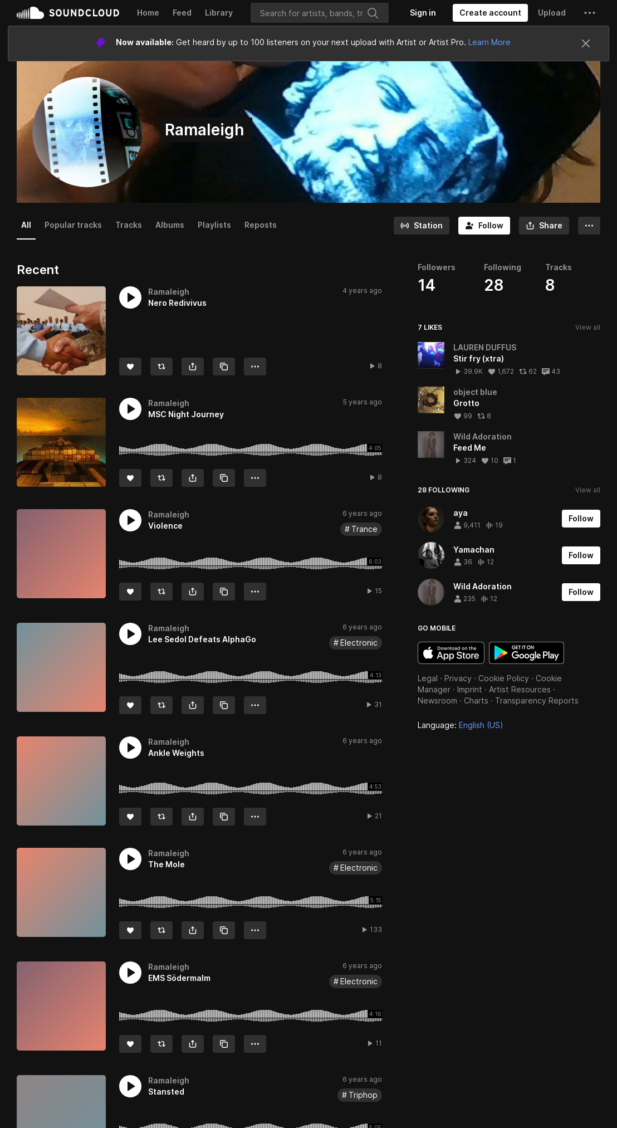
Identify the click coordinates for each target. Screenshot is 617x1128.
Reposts (260, 224)
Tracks (128, 224)
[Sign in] (423, 13)
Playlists (214, 224)
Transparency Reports (537, 700)
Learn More (489, 42)
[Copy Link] (224, 366)
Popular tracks (73, 224)
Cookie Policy (503, 678)
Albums (169, 224)
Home (148, 12)
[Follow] (484, 226)
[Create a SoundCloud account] (490, 13)
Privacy (458, 678)
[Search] (320, 13)
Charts (476, 700)
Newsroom (437, 700)
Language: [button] (460, 725)
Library (219, 12)
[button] (589, 13)
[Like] (130, 366)
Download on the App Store (451, 653)
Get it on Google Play (526, 653)
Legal (428, 678)
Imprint (469, 689)
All (26, 224)
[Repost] (161, 366)
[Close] (586, 43)
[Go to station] (421, 226)
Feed (182, 12)
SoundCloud (68, 13)
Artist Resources (520, 689)
